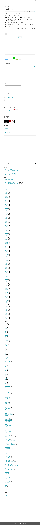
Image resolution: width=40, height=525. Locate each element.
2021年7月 (6, 264)
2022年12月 (7, 242)
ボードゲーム (7, 472)
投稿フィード (7, 495)
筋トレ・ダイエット (8, 393)
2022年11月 (7, 243)
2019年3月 (6, 301)
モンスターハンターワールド (9, 468)
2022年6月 (6, 250)
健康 (5, 331)
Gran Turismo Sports (8, 431)
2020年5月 (6, 283)
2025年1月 (6, 209)
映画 (5, 375)
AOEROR (6, 415)
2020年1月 (6, 288)
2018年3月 (6, 317)
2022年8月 (6, 247)
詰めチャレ (6, 358)
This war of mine (7, 408)
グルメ (6, 378)
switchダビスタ (7, 399)
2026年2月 (6, 192)
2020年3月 (6, 285)
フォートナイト (7, 474)
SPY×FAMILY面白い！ (8, 97)
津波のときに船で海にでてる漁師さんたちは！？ (13, 174)
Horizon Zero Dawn (8, 412)
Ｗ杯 (5, 383)
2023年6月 (6, 234)
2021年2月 (6, 271)
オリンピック (7, 392)
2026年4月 (6, 189)
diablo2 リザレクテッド (8, 413)
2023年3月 (6, 238)
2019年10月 (7, 292)
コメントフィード (7, 496)
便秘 (5, 332)
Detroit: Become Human (8, 420)
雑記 (5, 354)
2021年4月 (6, 268)
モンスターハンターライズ (9, 469)
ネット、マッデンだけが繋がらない (10, 172)
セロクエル (6, 340)
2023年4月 (6, 237)
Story (5, 127)
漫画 (5, 370)
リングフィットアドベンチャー (10, 436)
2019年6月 (6, 297)
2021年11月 (7, 259)
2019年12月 (7, 289)
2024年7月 (6, 217)
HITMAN (6, 424)
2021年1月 (6, 272)
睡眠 (5, 365)
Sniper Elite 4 (7, 398)
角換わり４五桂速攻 (8, 361)
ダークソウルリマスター (9, 460)
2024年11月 (7, 212)
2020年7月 (6, 280)
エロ (5, 382)
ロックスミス (7, 432)
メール (6, 86)
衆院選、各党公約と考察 (9, 179)
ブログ (6, 487)
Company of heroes (8, 419)
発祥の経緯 (6, 369)
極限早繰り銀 (7, 371)
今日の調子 (6, 335)
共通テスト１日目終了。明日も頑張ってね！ (12, 182)
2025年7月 (6, 201)
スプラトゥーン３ (7, 451)
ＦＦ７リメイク (7, 426)
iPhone (6, 389)
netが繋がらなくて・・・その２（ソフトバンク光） (13, 100)
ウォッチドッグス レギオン (9, 448)
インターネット (32, 11)
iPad (5, 387)
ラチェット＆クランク (8, 449)
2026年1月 (6, 193)
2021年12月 (7, 258)
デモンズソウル (7, 482)
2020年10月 (7, 276)
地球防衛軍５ (7, 402)
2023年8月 (6, 231)
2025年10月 (7, 197)
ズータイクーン (7, 453)
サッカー (6, 345)
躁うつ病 (6, 357)
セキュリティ (7, 341)
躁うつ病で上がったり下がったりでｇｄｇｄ (18, 1)
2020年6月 (6, 281)
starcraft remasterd (8, 396)
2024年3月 (6, 222)
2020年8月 (6, 279)
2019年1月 (6, 304)
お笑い (6, 486)
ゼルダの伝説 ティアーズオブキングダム (11, 445)
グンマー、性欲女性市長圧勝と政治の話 (11, 183)
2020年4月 (6, 284)
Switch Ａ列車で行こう (8, 397)
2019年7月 (6, 296)
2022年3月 (6, 254)
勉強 (5, 327)
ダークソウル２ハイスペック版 (10, 461)
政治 (5, 377)
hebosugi (33, 66)
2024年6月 (6, 218)
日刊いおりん (7, 131)
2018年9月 (6, 309)
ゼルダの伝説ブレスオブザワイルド (10, 444)
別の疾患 (6, 328)
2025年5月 (6, 204)
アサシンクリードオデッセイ (9, 443)
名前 (5, 83)
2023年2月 (6, 239)
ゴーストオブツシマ (8, 456)
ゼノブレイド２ (7, 447)
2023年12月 (7, 226)
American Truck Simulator (9, 414)
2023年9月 (6, 230)
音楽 (5, 379)
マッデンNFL (7, 470)
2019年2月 (6, 302)
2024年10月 (7, 213)
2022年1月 (6, 256)
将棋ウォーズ (7, 350)
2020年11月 (7, 275)
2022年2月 (6, 255)
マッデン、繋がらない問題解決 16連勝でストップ (13, 170)
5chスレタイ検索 (7, 132)
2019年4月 (6, 300)
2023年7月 (6, 233)
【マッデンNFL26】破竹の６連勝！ (10, 173)
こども (6, 348)
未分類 (6, 374)
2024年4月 (6, 221)
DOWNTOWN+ (7, 485)
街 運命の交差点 (7, 421)
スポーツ (6, 344)
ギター (6, 352)
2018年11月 (7, 306)
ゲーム (6, 394)
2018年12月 (7, 305)
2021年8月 (6, 263)
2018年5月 (6, 314)
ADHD (6, 323)
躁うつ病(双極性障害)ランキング (8, 110)
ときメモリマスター (8, 481)
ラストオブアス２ (7, 435)
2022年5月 (6, 251)
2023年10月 (7, 229)
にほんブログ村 (20, 37)
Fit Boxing (6, 427)
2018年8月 (6, 310)
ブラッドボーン (7, 473)
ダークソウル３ (7, 439)
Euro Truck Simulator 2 (8, 425)
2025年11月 (7, 196)
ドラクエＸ (6, 478)
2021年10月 (7, 260)
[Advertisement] (20, 44)
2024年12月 (7, 210)
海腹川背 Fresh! (7, 430)
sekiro (6, 409)
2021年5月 (6, 267)
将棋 (5, 337)
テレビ (6, 336)
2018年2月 (6, 318)
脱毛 (5, 362)
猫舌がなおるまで (7, 128)
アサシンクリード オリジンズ (10, 440)
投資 (5, 366)
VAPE (6, 388)
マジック (6, 324)
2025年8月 (6, 200)
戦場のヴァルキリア (8, 407)
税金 (5, 353)
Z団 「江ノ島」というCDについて (10, 169)
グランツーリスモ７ (8, 457)
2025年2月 (6, 208)
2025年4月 (6, 205)
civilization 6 (7, 418)
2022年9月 (6, 246)
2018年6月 (6, 313)
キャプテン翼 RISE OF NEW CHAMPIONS (12, 465)
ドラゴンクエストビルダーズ (9, 477)
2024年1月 (6, 225)
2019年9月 (6, 293)
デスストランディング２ (9, 464)
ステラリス (6, 452)
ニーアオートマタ (7, 476)
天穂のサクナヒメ (7, 403)
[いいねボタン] (6, 34)
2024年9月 (6, 214)
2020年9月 (6, 277)
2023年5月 (6, 235)
